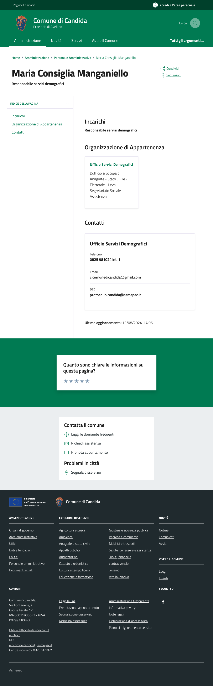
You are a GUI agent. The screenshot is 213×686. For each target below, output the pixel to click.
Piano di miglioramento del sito (130, 627)
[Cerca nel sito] (195, 23)
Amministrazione (27, 40)
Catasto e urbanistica (73, 563)
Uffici (12, 543)
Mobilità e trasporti (122, 543)
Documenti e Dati (21, 570)
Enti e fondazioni (20, 550)
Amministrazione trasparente (129, 601)
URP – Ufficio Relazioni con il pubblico (29, 633)
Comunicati (166, 537)
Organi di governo (21, 530)
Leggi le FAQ (67, 601)
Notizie (163, 530)
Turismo (114, 570)
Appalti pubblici (69, 550)
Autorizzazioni (68, 557)
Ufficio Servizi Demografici (118, 244)
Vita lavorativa (119, 577)
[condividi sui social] (169, 68)
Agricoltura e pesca (72, 530)
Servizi (76, 40)
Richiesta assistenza (73, 621)
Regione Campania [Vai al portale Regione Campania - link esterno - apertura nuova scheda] (24, 5)
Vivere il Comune (105, 40)
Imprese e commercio (123, 537)
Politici (13, 557)
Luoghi (163, 571)
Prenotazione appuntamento (79, 607)
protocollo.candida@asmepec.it (30, 645)
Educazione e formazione (76, 577)
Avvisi (163, 543)
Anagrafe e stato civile (74, 543)
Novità (56, 40)
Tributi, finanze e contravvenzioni (120, 560)
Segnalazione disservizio (75, 614)
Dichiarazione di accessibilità (128, 621)
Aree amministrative (23, 537)
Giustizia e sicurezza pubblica (128, 530)
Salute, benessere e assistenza (130, 550)
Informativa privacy (122, 607)
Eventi (163, 578)
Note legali (116, 614)
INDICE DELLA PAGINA (40, 103)
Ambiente (66, 537)
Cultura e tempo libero (74, 570)
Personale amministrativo (27, 563)
